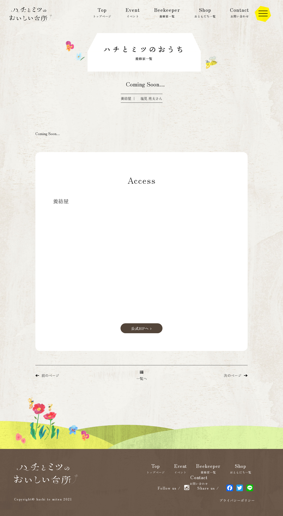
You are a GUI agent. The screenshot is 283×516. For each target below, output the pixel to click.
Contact (239, 12)
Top (102, 12)
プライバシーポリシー (237, 500)
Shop (205, 12)
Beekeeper (167, 12)
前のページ (47, 375)
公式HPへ (141, 328)
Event (132, 12)
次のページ (236, 375)
